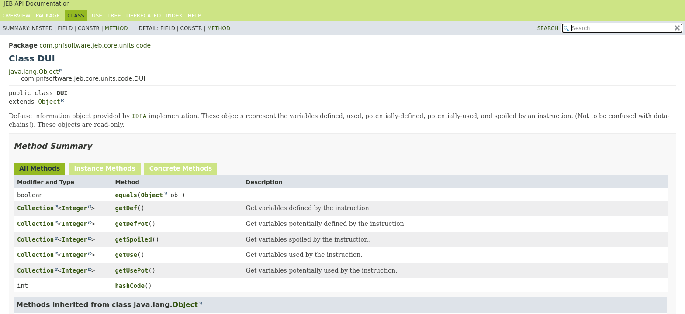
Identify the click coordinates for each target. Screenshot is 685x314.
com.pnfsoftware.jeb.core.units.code (95, 45)
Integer (74, 208)
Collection (35, 208)
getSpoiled (133, 239)
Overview (17, 16)
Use (97, 16)
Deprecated (143, 16)
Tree (114, 16)
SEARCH (548, 28)
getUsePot (131, 270)
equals (126, 194)
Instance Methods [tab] (104, 168)
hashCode (129, 285)
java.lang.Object (34, 71)
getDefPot (131, 223)
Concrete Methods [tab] (180, 168)
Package (48, 16)
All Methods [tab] (39, 168)
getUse (126, 254)
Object (49, 101)
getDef (126, 208)
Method (116, 28)
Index (174, 16)
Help (194, 16)
